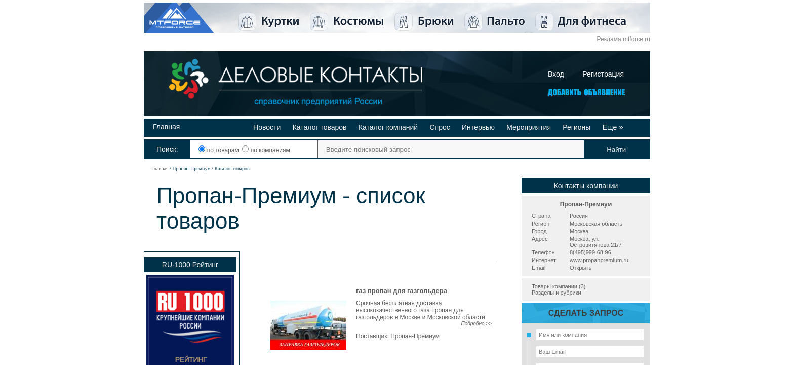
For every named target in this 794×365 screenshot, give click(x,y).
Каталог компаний (388, 127)
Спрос (439, 127)
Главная (166, 127)
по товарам (219, 150)
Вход (556, 74)
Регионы (576, 127)
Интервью (478, 127)
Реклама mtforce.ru (623, 39)
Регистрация (603, 74)
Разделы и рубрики (556, 292)
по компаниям (266, 150)
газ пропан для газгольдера (401, 291)
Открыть (580, 268)
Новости (267, 127)
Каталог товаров (320, 127)
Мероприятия (528, 127)
